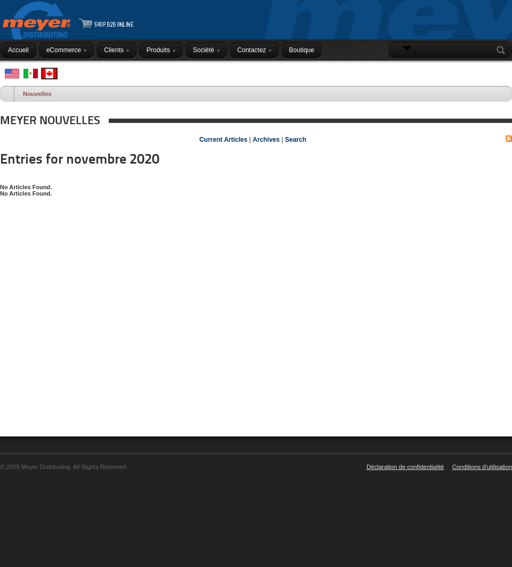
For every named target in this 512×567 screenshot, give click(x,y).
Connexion (489, 71)
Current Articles (223, 139)
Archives (266, 139)
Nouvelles (37, 94)
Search (503, 50)
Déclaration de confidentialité (405, 467)
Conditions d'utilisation (482, 467)
